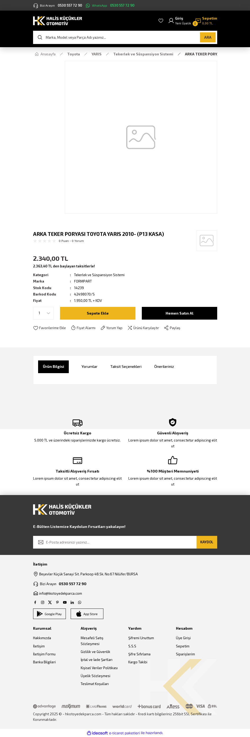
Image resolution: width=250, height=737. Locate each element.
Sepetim (182, 646)
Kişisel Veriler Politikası (99, 668)
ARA (207, 37)
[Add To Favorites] (50, 328)
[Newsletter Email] (125, 542)
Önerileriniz (164, 366)
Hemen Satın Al (179, 313)
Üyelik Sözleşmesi (95, 676)
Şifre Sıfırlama (139, 654)
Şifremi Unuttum (141, 638)
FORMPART (83, 281)
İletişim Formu (44, 654)
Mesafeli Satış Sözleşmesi (92, 641)
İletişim (39, 646)
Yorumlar (89, 366)
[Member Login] (179, 21)
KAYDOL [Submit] (206, 542)
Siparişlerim (185, 654)
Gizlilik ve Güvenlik (95, 652)
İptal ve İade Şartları (96, 660)
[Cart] (206, 21)
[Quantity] (43, 313)
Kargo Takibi (137, 662)
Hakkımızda (42, 638)
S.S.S (132, 646)
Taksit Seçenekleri (126, 366)
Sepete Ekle (98, 313)
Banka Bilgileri (44, 662)
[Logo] (57, 20)
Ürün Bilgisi (53, 366)
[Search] (125, 37)
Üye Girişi (183, 638)
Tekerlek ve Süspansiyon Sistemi (100, 275)
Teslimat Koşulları (95, 684)
